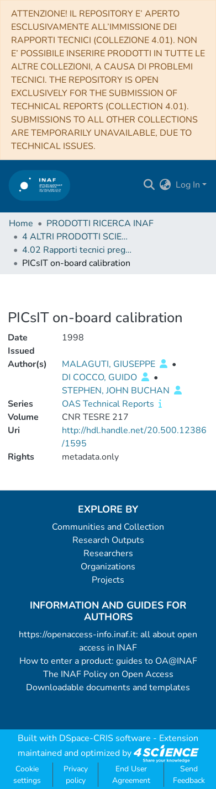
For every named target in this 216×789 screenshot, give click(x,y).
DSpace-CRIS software (105, 738)
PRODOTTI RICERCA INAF (100, 223)
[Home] (39, 185)
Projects (108, 580)
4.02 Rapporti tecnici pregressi (77, 250)
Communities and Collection (108, 527)
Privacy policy (76, 775)
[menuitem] (165, 184)
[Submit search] (149, 184)
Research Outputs (108, 540)
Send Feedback (189, 775)
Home (21, 223)
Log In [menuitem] (188, 185)
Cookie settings (27, 775)
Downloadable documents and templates (108, 687)
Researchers (108, 553)
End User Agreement (131, 775)
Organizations (108, 567)
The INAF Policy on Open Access (108, 674)
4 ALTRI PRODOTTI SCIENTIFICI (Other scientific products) (77, 237)
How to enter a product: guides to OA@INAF (108, 661)
